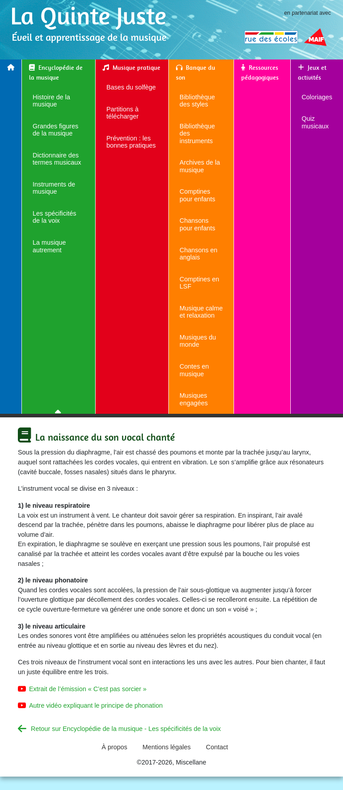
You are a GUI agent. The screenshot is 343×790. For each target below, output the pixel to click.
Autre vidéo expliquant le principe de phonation (96, 705)
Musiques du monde (198, 341)
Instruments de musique (54, 188)
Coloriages (316, 97)
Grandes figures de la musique (55, 130)
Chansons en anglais (199, 253)
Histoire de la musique (51, 100)
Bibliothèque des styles (197, 100)
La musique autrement (49, 246)
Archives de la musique (200, 166)
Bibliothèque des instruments (197, 133)
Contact (217, 747)
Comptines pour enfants (197, 195)
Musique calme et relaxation (201, 312)
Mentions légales (166, 747)
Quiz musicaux (315, 122)
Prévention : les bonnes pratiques (130, 142)
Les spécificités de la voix (54, 217)
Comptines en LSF (199, 283)
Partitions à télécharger (122, 113)
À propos (114, 747)
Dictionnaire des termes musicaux (57, 159)
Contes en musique (194, 370)
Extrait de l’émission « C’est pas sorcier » (87, 688)
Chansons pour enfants (197, 224)
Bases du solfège (130, 87)
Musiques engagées (194, 399)
